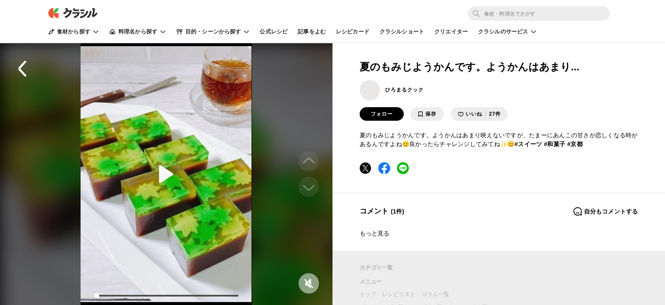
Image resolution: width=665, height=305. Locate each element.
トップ (368, 294)
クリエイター (451, 31)
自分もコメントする (605, 211)
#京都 (575, 144)
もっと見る (375, 233)
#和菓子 (554, 144)
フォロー (382, 114)
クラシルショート (402, 31)
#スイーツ (528, 144)
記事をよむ (312, 31)
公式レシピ (274, 31)
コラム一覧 (435, 294)
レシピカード (352, 31)
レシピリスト (398, 294)
